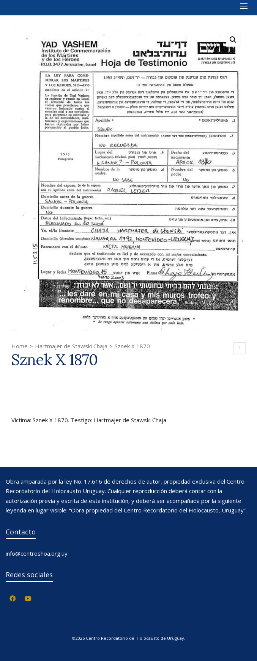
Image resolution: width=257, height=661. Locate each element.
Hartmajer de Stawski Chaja (71, 346)
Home (19, 346)
